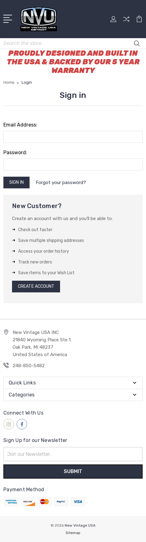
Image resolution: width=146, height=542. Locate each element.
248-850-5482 (29, 365)
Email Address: (20, 125)
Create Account (36, 286)
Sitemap (73, 533)
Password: (15, 152)
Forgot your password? (61, 182)
